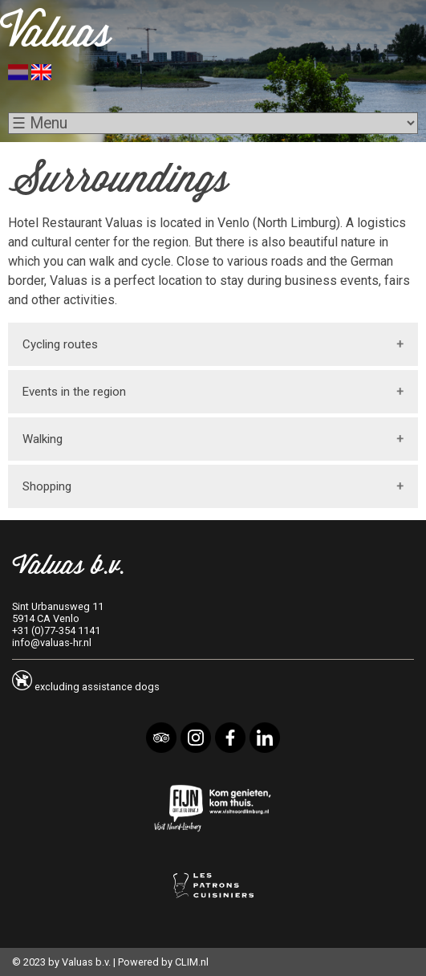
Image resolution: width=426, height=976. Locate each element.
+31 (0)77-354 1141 (56, 630)
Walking (42, 439)
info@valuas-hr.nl (51, 642)
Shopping (46, 486)
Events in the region (74, 391)
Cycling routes (60, 344)
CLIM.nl (192, 962)
